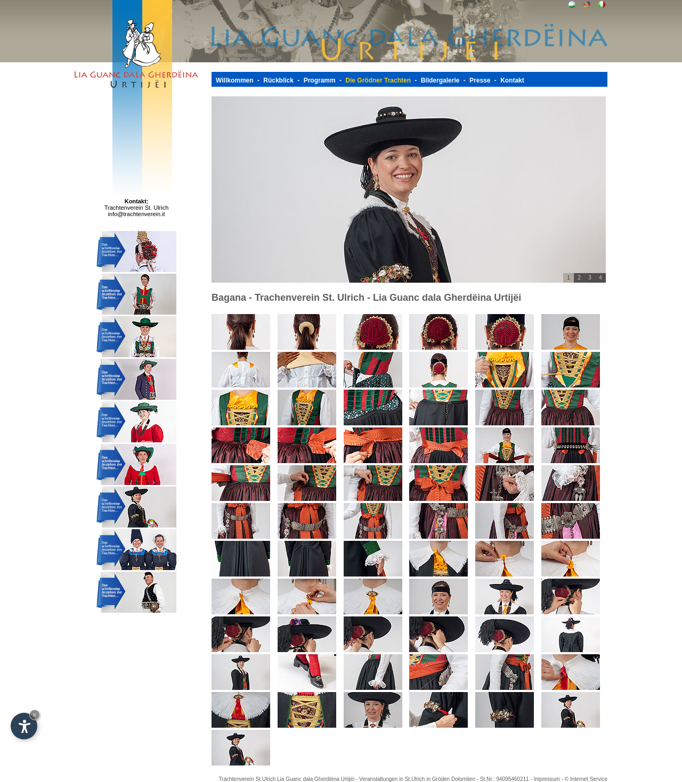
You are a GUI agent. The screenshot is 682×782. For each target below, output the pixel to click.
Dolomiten (463, 779)
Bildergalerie (440, 80)
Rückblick (278, 80)
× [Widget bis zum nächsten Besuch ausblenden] (35, 715)
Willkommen (235, 80)
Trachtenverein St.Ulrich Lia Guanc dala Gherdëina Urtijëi (286, 779)
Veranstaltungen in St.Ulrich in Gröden (405, 779)
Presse (479, 80)
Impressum (546, 779)
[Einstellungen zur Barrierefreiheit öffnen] (24, 726)
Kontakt (512, 80)
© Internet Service (586, 779)
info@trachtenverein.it (136, 214)
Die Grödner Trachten (378, 80)
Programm (320, 80)
